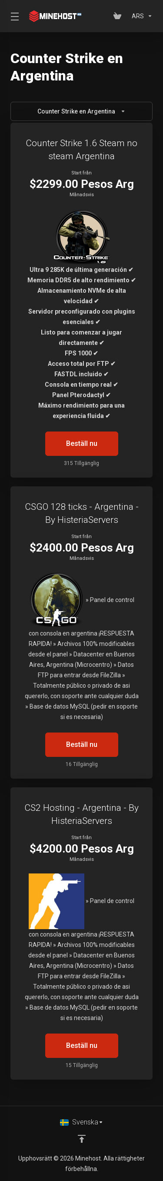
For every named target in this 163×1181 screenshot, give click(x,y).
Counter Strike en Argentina (81, 111)
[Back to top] (82, 1138)
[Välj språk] (81, 1122)
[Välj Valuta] (140, 16)
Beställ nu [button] (81, 443)
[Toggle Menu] (13, 16)
